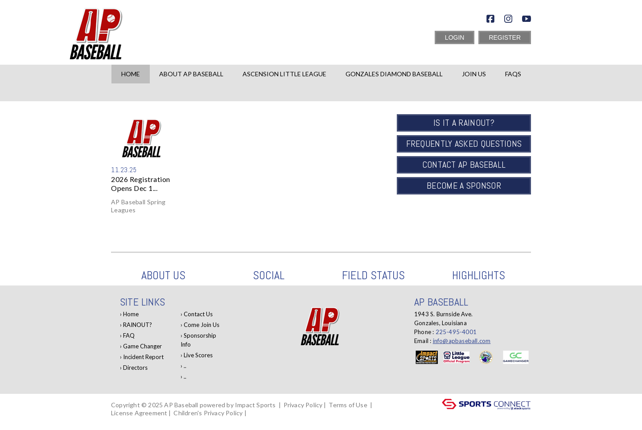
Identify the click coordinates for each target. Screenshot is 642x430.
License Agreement (139, 413)
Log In (122, 421)
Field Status (373, 275)
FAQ (129, 335)
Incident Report (143, 356)
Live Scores (198, 355)
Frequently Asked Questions (464, 143)
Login (455, 37)
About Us (163, 275)
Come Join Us (201, 324)
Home (130, 74)
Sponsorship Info (198, 340)
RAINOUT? (137, 324)
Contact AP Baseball (464, 164)
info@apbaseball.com (462, 340)
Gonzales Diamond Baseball (394, 74)
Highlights (478, 275)
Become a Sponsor (464, 185)
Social (268, 275)
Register (505, 37)
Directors (135, 367)
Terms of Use (348, 405)
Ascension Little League (284, 74)
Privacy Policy (303, 405)
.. (185, 365)
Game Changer (142, 346)
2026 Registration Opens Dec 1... (140, 183)
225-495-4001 (456, 331)
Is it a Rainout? (463, 122)
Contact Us (198, 314)
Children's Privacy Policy (208, 413)
